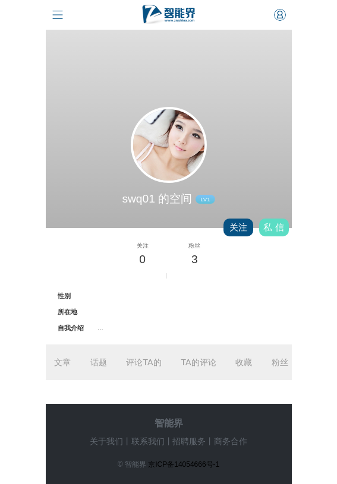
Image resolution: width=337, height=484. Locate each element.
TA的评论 (198, 362)
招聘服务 (189, 441)
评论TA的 (143, 362)
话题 (98, 362)
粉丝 (280, 362)
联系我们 (148, 441)
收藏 (243, 362)
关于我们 (106, 441)
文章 (62, 362)
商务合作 (230, 441)
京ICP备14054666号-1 (183, 464)
